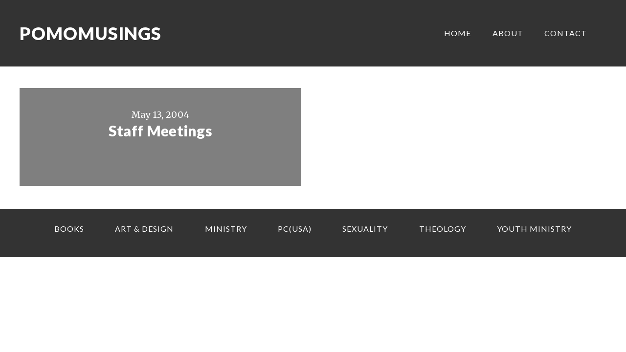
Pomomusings (90, 33)
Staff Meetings (160, 130)
